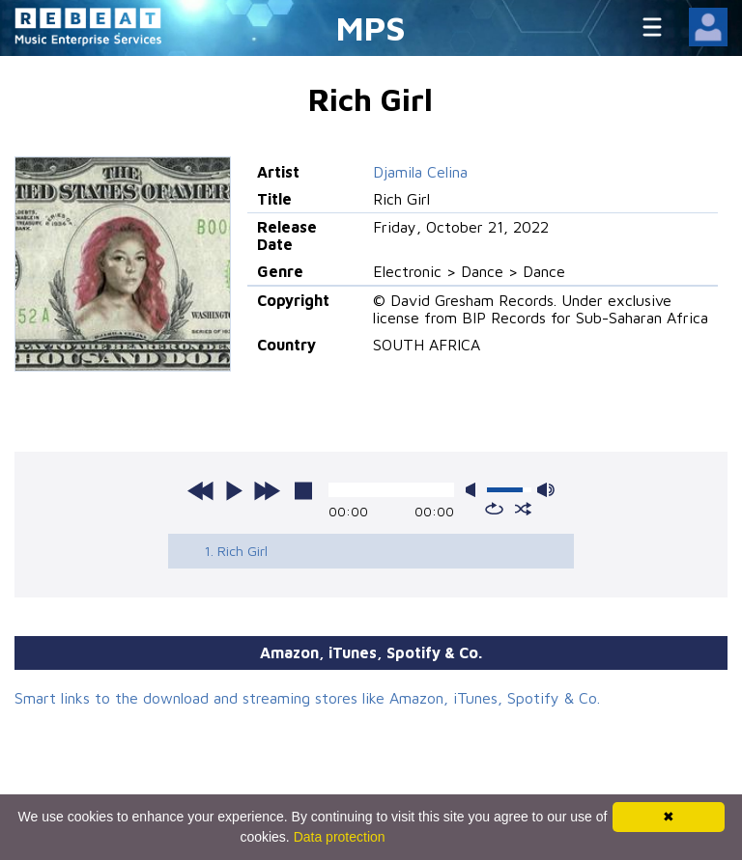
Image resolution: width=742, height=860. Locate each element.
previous (200, 490)
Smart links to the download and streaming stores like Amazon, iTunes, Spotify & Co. (307, 698)
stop (303, 490)
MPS (371, 27)
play (233, 490)
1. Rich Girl (236, 550)
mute (474, 490)
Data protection (339, 837)
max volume (546, 490)
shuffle (523, 508)
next (266, 490)
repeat (494, 508)
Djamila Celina (420, 171)
